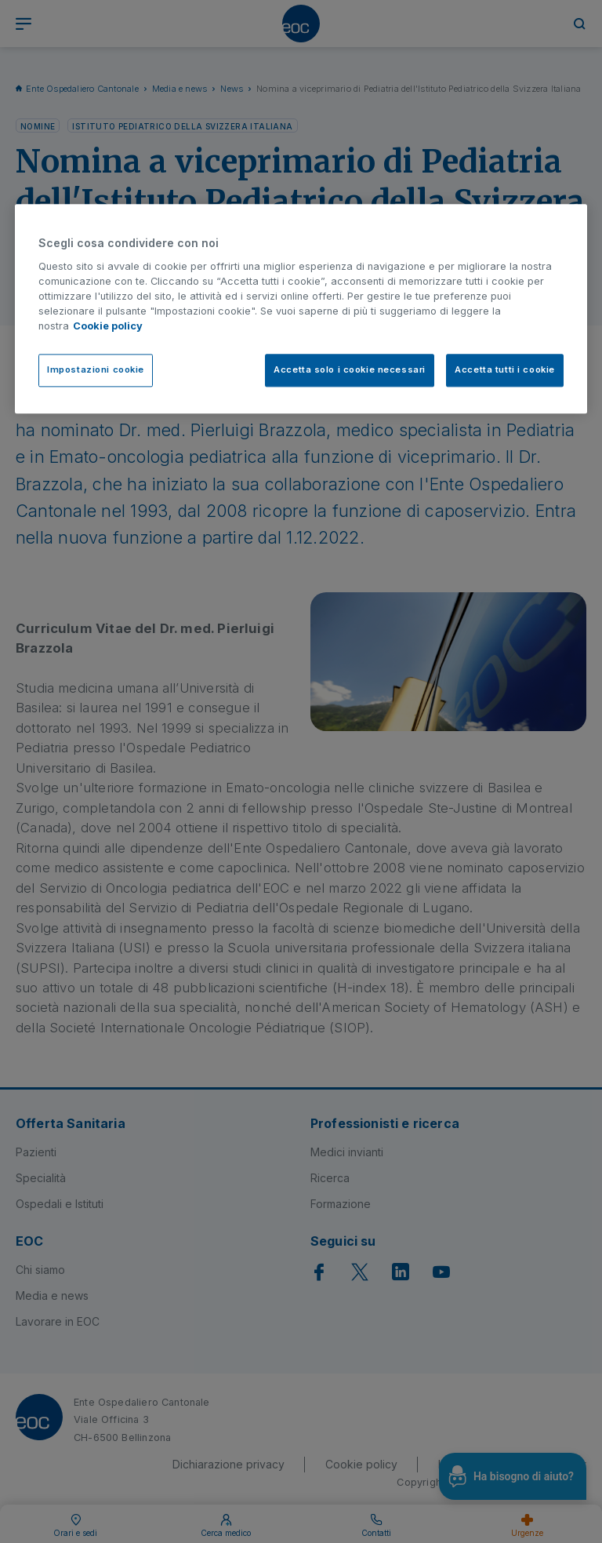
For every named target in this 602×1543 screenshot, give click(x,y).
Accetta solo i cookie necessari (350, 369)
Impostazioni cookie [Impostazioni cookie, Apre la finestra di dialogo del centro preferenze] (95, 369)
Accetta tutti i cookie (505, 369)
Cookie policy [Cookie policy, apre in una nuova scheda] (108, 327)
